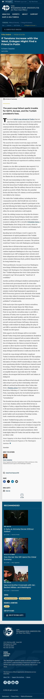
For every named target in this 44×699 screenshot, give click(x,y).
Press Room (6, 654)
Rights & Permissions (26, 696)
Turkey (7, 606)
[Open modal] (12, 29)
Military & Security (14, 22)
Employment (5, 696)
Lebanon (9, 25)
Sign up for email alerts (14, 615)
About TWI (6, 677)
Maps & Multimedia (10, 17)
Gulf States (17, 25)
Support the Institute (18, 677)
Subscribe (6, 655)
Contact (5, 652)
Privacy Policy (15, 696)
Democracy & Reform (11, 598)
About (25, 14)
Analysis (6, 14)
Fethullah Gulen (33, 222)
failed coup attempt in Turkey (24, 119)
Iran (3, 25)
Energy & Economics (26, 22)
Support (34, 14)
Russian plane (13, 388)
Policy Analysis (6, 34)
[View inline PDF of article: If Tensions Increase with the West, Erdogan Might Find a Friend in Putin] (22, 473)
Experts (15, 14)
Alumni (28, 677)
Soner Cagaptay (9, 48)
